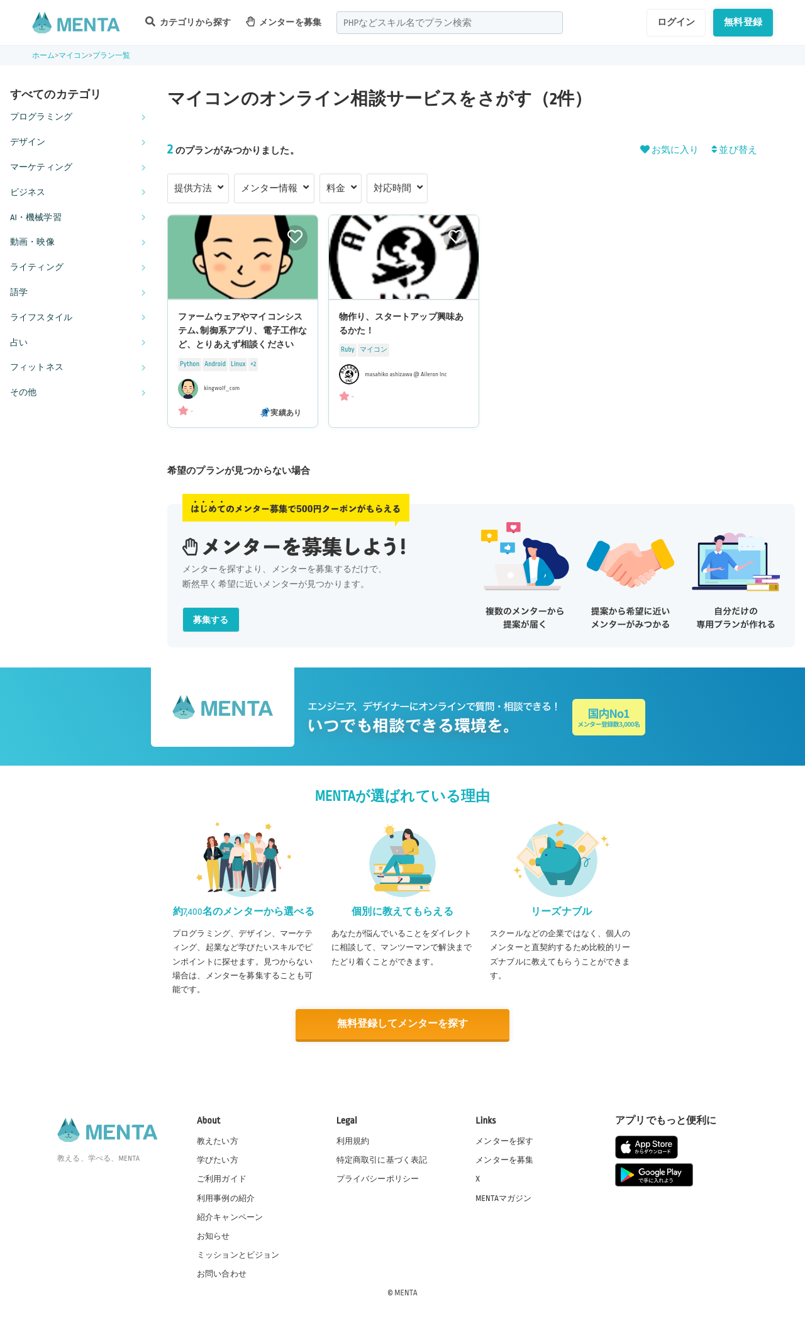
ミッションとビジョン (238, 1254)
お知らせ (213, 1235)
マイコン (73, 56)
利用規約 (353, 1140)
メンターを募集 (283, 21)
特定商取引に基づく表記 (382, 1159)
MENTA (406, 1292)
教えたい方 (217, 1140)
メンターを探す (504, 1140)
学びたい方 (217, 1159)
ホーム (43, 56)
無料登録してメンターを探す (402, 1024)
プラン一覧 (111, 56)
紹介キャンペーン (230, 1216)
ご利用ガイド (222, 1178)
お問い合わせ (222, 1273)
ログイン (676, 22)
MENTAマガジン (503, 1197)
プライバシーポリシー (377, 1178)
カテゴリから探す (188, 21)
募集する (211, 620)
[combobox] (449, 22)
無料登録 (743, 22)
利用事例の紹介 (226, 1197)
